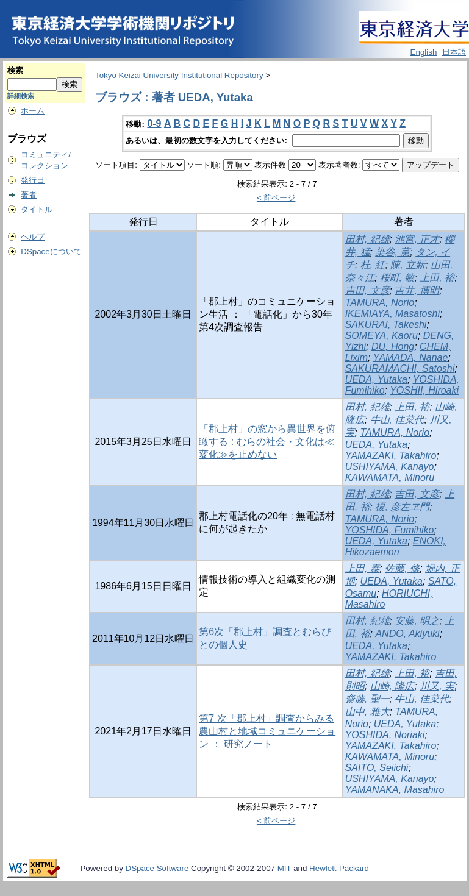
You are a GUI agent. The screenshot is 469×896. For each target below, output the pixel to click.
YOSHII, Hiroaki (424, 390)
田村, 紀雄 (367, 239)
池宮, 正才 (417, 239)
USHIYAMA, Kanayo (389, 466)
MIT (284, 868)
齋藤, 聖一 (367, 699)
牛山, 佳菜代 (397, 419)
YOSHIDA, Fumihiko (389, 530)
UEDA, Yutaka (376, 379)
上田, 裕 (437, 277)
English (423, 52)
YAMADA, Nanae (410, 357)
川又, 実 (437, 686)
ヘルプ (33, 236)
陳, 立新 (407, 265)
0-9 (154, 123)
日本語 (454, 52)
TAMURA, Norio (380, 302)
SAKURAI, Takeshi (386, 324)
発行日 (33, 180)
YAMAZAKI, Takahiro (391, 455)
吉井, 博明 (417, 290)
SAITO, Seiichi (377, 768)
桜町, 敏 (397, 277)
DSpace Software (157, 868)
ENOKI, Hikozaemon (395, 546)
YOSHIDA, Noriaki (385, 735)
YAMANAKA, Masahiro (395, 789)
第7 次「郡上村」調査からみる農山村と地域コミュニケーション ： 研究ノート (267, 731)
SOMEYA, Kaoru (381, 335)
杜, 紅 (372, 265)
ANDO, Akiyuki (407, 633)
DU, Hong (392, 346)
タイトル (36, 209)
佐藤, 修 (402, 568)
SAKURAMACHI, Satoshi (400, 368)
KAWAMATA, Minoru (389, 477)
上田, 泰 (362, 568)
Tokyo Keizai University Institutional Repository (179, 75)
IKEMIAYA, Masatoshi (392, 313)
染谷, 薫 (392, 252)
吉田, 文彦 (367, 290)
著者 (29, 194)
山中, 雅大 (367, 711)
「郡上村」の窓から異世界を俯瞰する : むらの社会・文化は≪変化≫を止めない (267, 442)
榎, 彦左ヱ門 (402, 507)
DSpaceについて (51, 251)
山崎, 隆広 (392, 686)
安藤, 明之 (417, 621)
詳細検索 (20, 95)
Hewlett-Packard (339, 868)
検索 (15, 70)
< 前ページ (276, 197)
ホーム (33, 110)
